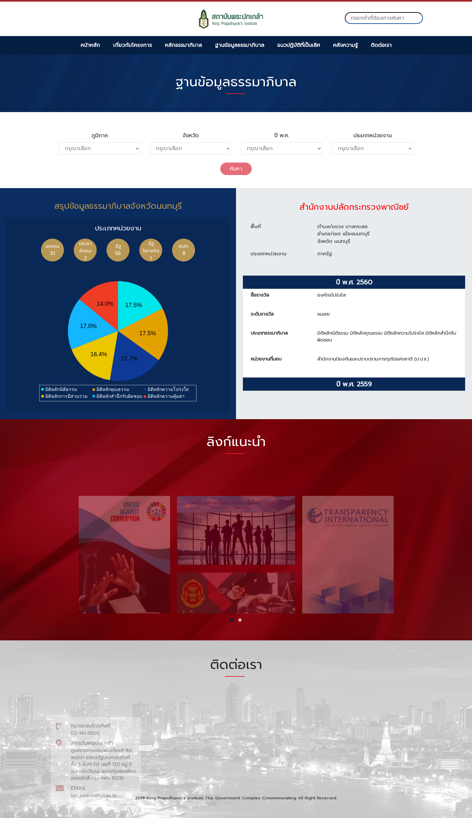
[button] (232, 620)
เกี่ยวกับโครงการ (132, 45)
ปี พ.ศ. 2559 (354, 387)
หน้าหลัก (90, 45)
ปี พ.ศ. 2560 (354, 285)
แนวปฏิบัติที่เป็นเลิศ (298, 45)
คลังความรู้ (345, 45)
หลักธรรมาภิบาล (183, 45)
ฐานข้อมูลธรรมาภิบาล (239, 45)
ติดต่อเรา (381, 45)
